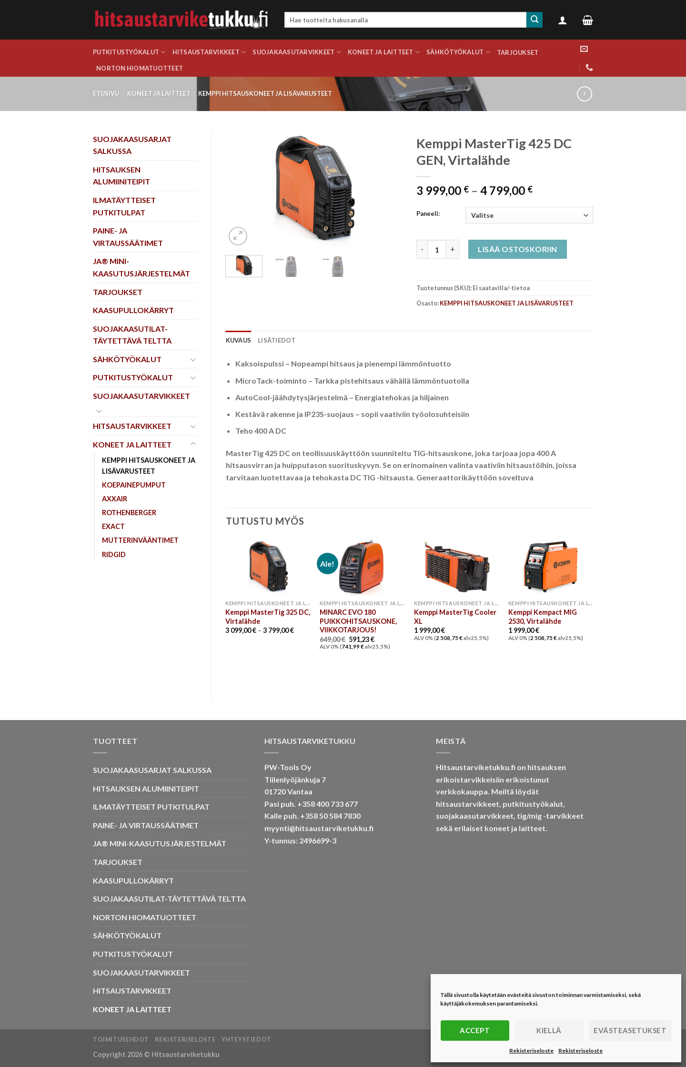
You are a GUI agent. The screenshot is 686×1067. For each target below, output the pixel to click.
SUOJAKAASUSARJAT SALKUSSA (132, 145)
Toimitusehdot (121, 1039)
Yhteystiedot (247, 1039)
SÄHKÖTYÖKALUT (458, 52)
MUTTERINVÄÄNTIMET (140, 540)
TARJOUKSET (518, 52)
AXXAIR (114, 499)
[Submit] (534, 20)
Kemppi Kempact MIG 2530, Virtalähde (542, 616)
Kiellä (549, 1030)
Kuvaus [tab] (239, 340)
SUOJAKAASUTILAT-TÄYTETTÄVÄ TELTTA (132, 335)
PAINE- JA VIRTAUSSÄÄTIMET (128, 236)
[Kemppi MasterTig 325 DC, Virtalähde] (267, 567)
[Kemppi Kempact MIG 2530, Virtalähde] (550, 567)
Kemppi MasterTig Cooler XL (455, 616)
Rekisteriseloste (531, 1050)
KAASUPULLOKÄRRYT (133, 310)
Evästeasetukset (630, 1030)
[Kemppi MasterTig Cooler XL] (456, 567)
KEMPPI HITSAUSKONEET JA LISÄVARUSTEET (265, 93)
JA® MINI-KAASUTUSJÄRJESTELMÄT (141, 267)
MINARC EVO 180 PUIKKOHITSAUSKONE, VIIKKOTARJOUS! (358, 621)
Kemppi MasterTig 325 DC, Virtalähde (267, 616)
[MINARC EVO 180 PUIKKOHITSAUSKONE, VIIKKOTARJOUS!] (362, 567)
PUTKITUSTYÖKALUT (129, 52)
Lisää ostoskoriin (517, 249)
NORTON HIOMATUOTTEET (139, 68)
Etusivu (106, 93)
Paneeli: (428, 214)
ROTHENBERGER (129, 512)
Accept (475, 1030)
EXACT (113, 526)
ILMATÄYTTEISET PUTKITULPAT (124, 206)
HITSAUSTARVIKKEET (209, 52)
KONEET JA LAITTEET (384, 52)
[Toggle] (193, 359)
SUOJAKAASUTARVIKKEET (296, 52)
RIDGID (114, 554)
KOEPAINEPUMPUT (134, 485)
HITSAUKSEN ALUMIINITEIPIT (121, 175)
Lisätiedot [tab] (277, 340)
